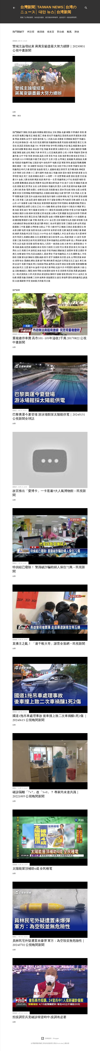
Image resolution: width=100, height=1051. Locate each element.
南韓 (35, 270)
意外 (31, 196)
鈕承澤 (72, 135)
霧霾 (28, 226)
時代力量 (25, 169)
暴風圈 (71, 203)
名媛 (64, 132)
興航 (33, 152)
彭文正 (71, 260)
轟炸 (77, 132)
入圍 (25, 179)
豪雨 (60, 152)
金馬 (79, 223)
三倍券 (36, 277)
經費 (17, 183)
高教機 (29, 277)
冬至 (58, 270)
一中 (55, 176)
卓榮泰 (60, 139)
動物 (24, 142)
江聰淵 (69, 223)
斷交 (46, 237)
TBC (37, 145)
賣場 (80, 196)
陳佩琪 (69, 216)
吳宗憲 (63, 257)
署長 (22, 210)
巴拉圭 (36, 233)
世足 (31, 135)
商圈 (17, 196)
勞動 (39, 270)
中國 (35, 159)
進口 (51, 172)
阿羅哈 (65, 203)
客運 (75, 250)
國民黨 (45, 142)
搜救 (76, 169)
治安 (24, 172)
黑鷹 (75, 270)
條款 (17, 213)
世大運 (79, 233)
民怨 (82, 156)
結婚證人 (39, 254)
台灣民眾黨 (76, 257)
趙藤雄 (53, 169)
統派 (41, 179)
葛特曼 (40, 139)
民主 (22, 267)
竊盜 (57, 193)
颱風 (69, 31)
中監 (41, 149)
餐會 (26, 149)
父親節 (35, 162)
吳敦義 (23, 233)
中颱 (34, 203)
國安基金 (48, 132)
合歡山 (42, 226)
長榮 (24, 264)
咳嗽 (59, 274)
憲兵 (59, 186)
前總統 (27, 237)
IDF (16, 179)
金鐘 (51, 216)
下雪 (48, 226)
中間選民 (69, 267)
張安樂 (36, 213)
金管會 (58, 206)
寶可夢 (67, 193)
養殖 (53, 206)
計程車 (69, 166)
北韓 (58, 220)
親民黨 (33, 169)
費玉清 (32, 216)
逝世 (35, 199)
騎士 (82, 243)
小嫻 (52, 226)
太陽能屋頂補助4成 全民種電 (32, 868)
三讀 (26, 199)
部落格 (27, 145)
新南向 (45, 186)
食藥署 (24, 203)
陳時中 (53, 274)
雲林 (82, 152)
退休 (65, 172)
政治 (19, 116)
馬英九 (20, 237)
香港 (66, 247)
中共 (62, 267)
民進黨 (65, 142)
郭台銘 (60, 31)
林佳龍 (36, 156)
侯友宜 (50, 31)
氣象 (80, 186)
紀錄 (17, 267)
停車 (76, 196)
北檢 (60, 156)
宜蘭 (19, 257)
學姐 (46, 264)
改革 (68, 233)
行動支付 (72, 206)
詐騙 (26, 135)
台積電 (83, 189)
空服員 (29, 264)
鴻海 (73, 189)
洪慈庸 (52, 189)
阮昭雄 (40, 264)
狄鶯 (68, 264)
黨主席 (25, 186)
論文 (77, 260)
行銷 (19, 189)
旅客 (44, 199)
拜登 (28, 281)
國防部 (79, 149)
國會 (19, 166)
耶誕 (84, 223)
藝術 (50, 166)
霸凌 (46, 254)
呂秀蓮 (65, 260)
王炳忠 (69, 226)
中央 (62, 183)
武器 (59, 162)
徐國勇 (81, 216)
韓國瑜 (40, 132)
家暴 (80, 172)
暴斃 (68, 132)
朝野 (50, 176)
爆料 (42, 172)
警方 (31, 210)
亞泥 (82, 176)
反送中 (18, 264)
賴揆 (17, 233)
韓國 (63, 220)
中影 (26, 156)
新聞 (39, 240)
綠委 (68, 176)
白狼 (26, 213)
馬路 (77, 193)
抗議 (58, 267)
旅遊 (39, 250)
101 (75, 237)
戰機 (79, 162)
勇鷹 (19, 277)
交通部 (81, 250)
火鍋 (14, 223)
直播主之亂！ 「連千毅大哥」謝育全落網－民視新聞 (48, 643)
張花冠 (40, 166)
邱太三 (67, 149)
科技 (19, 193)
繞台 (73, 233)
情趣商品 (62, 254)
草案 (22, 199)
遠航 (24, 152)
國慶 (64, 213)
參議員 (74, 162)
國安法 (80, 226)
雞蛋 (75, 142)
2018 (41, 233)
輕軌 (65, 196)
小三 (33, 172)
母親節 (18, 162)
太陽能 (47, 193)
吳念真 (45, 189)
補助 (81, 179)
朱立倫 (81, 247)
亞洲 (24, 193)
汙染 (46, 166)
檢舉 (68, 240)
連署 (35, 139)
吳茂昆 (20, 145)
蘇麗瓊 (15, 226)
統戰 (73, 264)
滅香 (78, 199)
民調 (17, 159)
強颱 (48, 206)
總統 (32, 237)
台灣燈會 (34, 226)
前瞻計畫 (77, 230)
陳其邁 (33, 223)
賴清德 (40, 31)
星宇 (51, 257)
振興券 (42, 277)
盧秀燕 (52, 264)
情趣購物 (53, 142)
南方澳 (47, 267)
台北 (37, 237)
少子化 (69, 179)
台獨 (53, 213)
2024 (44, 206)
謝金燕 (32, 183)
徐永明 (53, 223)
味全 (22, 260)
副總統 (34, 247)
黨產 (59, 142)
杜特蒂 (76, 213)
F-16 (46, 176)
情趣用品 (58, 135)
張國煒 (56, 257)
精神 (31, 213)
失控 (35, 142)
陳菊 (19, 152)
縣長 (14, 257)
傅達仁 (47, 223)
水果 (46, 156)
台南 (62, 243)
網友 (73, 149)
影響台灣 (60, 199)
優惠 (40, 199)
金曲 (21, 179)
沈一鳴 (15, 274)
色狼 (46, 172)
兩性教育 (50, 260)
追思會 (27, 247)
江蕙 (19, 240)
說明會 (66, 210)
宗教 (73, 199)
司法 (62, 247)
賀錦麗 (34, 281)
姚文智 (83, 166)
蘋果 (84, 186)
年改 (55, 156)
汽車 (37, 152)
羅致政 (79, 159)
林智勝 (80, 220)
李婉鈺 (54, 250)
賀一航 (29, 142)
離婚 (63, 226)
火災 (82, 193)
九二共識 (48, 139)
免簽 (44, 250)
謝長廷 (34, 250)
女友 (35, 186)
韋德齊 (64, 277)
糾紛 (40, 196)
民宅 (44, 152)
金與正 (81, 274)
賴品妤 (58, 260)
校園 (70, 142)
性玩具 (68, 220)
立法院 (56, 247)
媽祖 (64, 264)
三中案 (22, 226)
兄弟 (85, 220)
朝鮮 (74, 220)
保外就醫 (19, 149)
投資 (39, 142)
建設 (59, 169)
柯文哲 (30, 31)
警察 (19, 172)
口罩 (30, 274)
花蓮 (28, 230)
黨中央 (32, 267)
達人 (73, 240)
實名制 (69, 274)
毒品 (70, 145)
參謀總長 (82, 270)
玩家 (61, 193)
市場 (48, 250)
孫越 (32, 145)
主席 (51, 159)
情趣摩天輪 (27, 162)
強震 (33, 230)
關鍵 (60, 250)
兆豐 (59, 176)
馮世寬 (40, 220)
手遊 (55, 254)
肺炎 (76, 31)
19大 (75, 216)
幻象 (30, 220)
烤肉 (22, 216)
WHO (75, 274)
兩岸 (45, 179)
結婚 (35, 196)
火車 (66, 243)
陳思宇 (76, 139)
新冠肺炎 (46, 274)
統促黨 (47, 213)
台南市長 (46, 230)
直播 (37, 260)
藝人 (80, 254)
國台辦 (52, 183)
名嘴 (19, 254)
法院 (59, 166)
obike (62, 237)
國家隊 (23, 281)
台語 (19, 243)
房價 (28, 172)
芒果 (39, 159)
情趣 (46, 149)
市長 (84, 254)
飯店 (64, 250)
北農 (64, 230)
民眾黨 (70, 270)
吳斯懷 (63, 270)
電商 (28, 189)
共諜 (33, 254)
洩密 (64, 156)
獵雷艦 (18, 220)
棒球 (84, 233)
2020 (22, 159)
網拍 (33, 260)
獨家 (79, 206)
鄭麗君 (25, 220)
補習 (69, 172)
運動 (37, 257)
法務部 (61, 149)
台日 (19, 250)
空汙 (49, 199)
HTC (46, 210)
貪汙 (66, 183)
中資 (42, 267)
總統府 (20, 223)
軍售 (68, 162)
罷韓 (48, 270)
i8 (56, 213)
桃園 (75, 145)
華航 (53, 267)
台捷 (17, 281)
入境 (17, 199)
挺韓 (53, 270)
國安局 (52, 210)
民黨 (82, 183)
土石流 (50, 152)
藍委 (77, 176)
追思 (31, 199)
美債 (30, 132)
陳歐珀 (31, 257)
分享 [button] (14, 112)
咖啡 (53, 196)
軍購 (63, 162)
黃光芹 (50, 135)
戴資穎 (54, 203)
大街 (73, 193)
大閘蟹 (56, 216)
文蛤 (54, 132)
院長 (44, 247)
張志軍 (45, 183)
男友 (30, 186)
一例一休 (26, 166)
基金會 (36, 149)
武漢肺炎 (23, 274)
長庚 (84, 237)
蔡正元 (81, 142)
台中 (21, 156)
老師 (60, 172)
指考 (57, 237)
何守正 (58, 226)
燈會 (44, 135)
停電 (71, 210)
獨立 (64, 159)
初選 (59, 230)
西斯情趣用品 (37, 193)
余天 (51, 233)
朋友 (73, 176)
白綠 (55, 139)
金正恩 (53, 220)
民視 (35, 240)
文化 (82, 199)
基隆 (19, 186)
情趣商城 (61, 179)
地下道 (70, 196)
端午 (41, 162)
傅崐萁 (82, 169)
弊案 (64, 176)
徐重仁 (34, 189)
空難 (35, 220)
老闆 (35, 243)
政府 (41, 176)
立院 (71, 183)
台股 (78, 189)
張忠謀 (70, 213)
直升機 (71, 169)
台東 (64, 186)
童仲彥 (75, 172)
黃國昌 (36, 176)
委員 (71, 247)
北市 (14, 172)
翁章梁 (54, 230)
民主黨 (47, 281)
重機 (22, 183)
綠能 (52, 193)
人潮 (14, 189)
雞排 (22, 213)
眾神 (48, 240)
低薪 (24, 243)
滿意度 (69, 230)
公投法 (33, 206)
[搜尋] (86, 7)
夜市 (46, 257)
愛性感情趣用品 (75, 277)
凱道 (44, 240)
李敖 (48, 145)
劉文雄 (29, 240)
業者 (51, 149)
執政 (57, 183)
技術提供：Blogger (50, 1038)
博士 (35, 264)
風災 (21, 176)
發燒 (63, 274)
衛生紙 (38, 230)
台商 (39, 186)
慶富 (59, 223)
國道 (26, 183)
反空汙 (29, 139)
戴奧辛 (63, 216)
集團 (22, 135)
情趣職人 (57, 233)
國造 (14, 166)
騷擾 (35, 210)
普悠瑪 (65, 135)
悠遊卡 (65, 206)
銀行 (26, 210)
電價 (78, 264)
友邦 (14, 237)
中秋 (64, 166)
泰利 (14, 206)
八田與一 (48, 243)
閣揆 (48, 203)
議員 (41, 156)
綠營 (28, 206)
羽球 (59, 203)
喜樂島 (23, 139)
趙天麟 (40, 223)
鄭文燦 (70, 156)
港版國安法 (51, 277)
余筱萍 (58, 264)
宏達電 (41, 210)
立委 (26, 267)
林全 (39, 247)
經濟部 (63, 240)
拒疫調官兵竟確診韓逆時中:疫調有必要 (39, 1017)
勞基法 (83, 203)
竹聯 (82, 213)
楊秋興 (76, 267)
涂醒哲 (33, 166)
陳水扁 (80, 145)
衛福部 (76, 179)
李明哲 (15, 176)
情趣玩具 (53, 186)
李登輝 (42, 145)
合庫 (75, 223)
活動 (17, 270)
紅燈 (42, 213)
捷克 (59, 277)
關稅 (25, 132)
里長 (51, 156)
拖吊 (49, 196)
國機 (84, 162)
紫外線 (74, 186)
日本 (28, 250)
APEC (46, 220)
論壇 (37, 267)
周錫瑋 (77, 152)
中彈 (73, 132)
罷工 (40, 135)
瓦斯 (26, 196)
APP (19, 203)
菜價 (44, 203)
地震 (24, 230)
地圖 (54, 162)
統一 (50, 179)
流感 (30, 176)
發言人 (46, 169)
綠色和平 (48, 162)
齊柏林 (79, 240)
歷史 (51, 254)
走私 (28, 152)
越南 (35, 132)
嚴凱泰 (79, 135)
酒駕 (14, 152)
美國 (24, 250)
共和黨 (40, 281)
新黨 (75, 226)
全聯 (39, 189)
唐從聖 (45, 216)
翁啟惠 (40, 169)
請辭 (19, 230)
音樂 (14, 240)
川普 (55, 159)
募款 (30, 149)
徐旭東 (31, 179)
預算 (30, 156)
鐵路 (41, 257)
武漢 (34, 274)
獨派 (36, 179)
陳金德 (27, 223)
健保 (24, 254)
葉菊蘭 (70, 159)
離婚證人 (24, 270)
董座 (14, 193)
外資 (66, 145)
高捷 (67, 237)
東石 (82, 260)
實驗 (59, 132)
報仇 (42, 243)
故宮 (79, 237)
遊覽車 (70, 250)
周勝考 (38, 183)
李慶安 (76, 166)
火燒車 (59, 196)
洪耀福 (60, 145)
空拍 (28, 254)
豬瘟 (35, 135)
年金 (46, 233)
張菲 (26, 216)
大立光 (69, 254)
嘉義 (22, 247)
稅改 (39, 203)
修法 (57, 189)
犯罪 (17, 135)
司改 (55, 166)
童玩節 (25, 257)
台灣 (60, 159)
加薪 (17, 210)
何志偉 (18, 142)
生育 (55, 179)
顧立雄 (52, 237)
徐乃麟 (38, 216)
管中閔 (54, 145)
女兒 (85, 172)
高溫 (68, 186)
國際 (75, 254)
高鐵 (17, 247)
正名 (39, 206)
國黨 (78, 183)
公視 (65, 152)
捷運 (41, 237)
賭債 (44, 196)
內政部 (68, 199)
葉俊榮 (59, 210)
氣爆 (22, 196)
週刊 (37, 172)
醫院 (30, 270)
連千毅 (43, 260)
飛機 (84, 149)
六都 (82, 267)
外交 (64, 233)
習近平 (45, 159)
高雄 (24, 240)
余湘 (44, 270)
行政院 (49, 247)
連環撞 (76, 243)
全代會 (77, 210)
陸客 (63, 223)
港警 (17, 260)
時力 (71, 243)
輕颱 (77, 203)
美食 (24, 189)
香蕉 (82, 132)
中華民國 (28, 159)
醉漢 (55, 149)
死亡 (26, 176)
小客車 (70, 152)
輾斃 (82, 264)
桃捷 (71, 237)
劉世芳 (64, 169)
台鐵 (30, 203)
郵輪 (28, 193)
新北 (75, 247)
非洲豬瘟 (68, 139)
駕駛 (53, 199)
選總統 (27, 260)
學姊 (17, 139)
